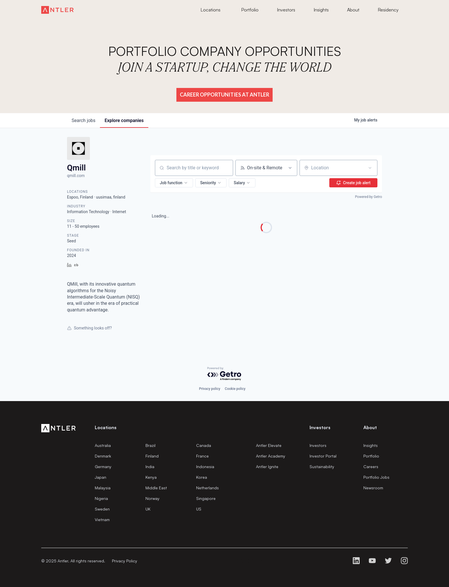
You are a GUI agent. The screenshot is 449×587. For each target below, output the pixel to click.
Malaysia (103, 487)
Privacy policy (209, 389)
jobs (83, 120)
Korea (201, 477)
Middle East (156, 487)
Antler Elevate (268, 445)
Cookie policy (235, 389)
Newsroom (373, 487)
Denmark (103, 455)
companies (124, 120)
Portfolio (371, 455)
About (370, 427)
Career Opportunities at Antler (224, 94)
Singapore (206, 498)
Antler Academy (270, 455)
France (202, 455)
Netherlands (207, 487)
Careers (370, 466)
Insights (370, 445)
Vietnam (102, 519)
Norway (152, 498)
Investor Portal (323, 455)
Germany (103, 466)
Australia (103, 445)
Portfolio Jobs (376, 477)
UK (147, 508)
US (198, 508)
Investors (318, 445)
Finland (152, 455)
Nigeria (101, 498)
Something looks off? (89, 328)
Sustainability (322, 466)
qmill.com (76, 175)
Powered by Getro (368, 197)
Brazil (150, 445)
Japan (100, 477)
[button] (174, 182)
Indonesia (205, 466)
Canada (203, 445)
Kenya (151, 477)
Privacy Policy (124, 560)
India (149, 466)
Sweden (102, 508)
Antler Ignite (267, 466)
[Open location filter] (370, 168)
